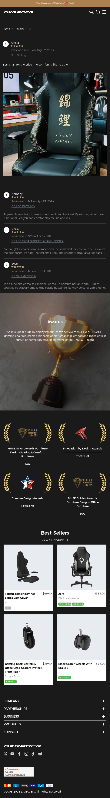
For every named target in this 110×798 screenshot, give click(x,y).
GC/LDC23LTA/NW (23, 206)
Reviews (19, 28)
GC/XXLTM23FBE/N (24, 276)
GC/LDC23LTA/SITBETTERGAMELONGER (35, 241)
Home (6, 28)
